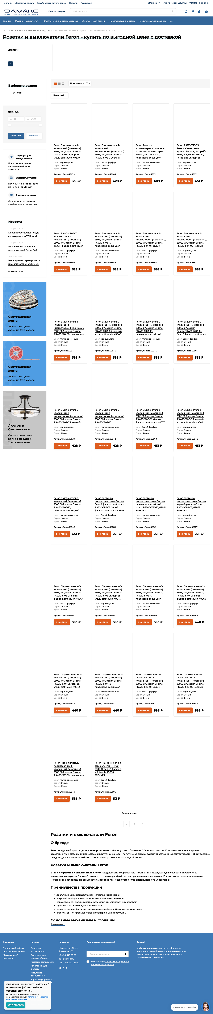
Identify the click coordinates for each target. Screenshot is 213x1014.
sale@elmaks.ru (66, 959)
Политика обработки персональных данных (14, 949)
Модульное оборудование (38, 974)
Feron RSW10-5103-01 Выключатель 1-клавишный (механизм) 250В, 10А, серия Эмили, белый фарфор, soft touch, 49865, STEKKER (68, 241)
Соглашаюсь (16, 1005)
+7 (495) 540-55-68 (197, 3)
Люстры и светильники (42, 962)
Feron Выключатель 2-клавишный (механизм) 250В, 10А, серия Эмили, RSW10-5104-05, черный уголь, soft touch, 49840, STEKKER (108, 329)
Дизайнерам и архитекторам (51, 3)
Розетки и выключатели (25, 30)
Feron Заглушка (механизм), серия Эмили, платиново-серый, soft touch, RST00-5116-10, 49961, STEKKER (151, 504)
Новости (73, 3)
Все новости (15, 271)
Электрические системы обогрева (40, 956)
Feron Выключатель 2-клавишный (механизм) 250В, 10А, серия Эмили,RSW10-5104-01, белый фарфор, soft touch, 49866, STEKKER (191, 329)
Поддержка (86, 3)
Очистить (34, 136)
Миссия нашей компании (10, 956)
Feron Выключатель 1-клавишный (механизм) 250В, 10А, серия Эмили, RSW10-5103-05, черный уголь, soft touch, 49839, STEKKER (67, 153)
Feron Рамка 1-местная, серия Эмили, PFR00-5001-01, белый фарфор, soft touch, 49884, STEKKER (108, 769)
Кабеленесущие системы (39, 967)
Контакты (7, 3)
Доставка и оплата (24, 3)
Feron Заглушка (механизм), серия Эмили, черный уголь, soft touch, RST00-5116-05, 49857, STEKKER (191, 504)
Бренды (43, 30)
